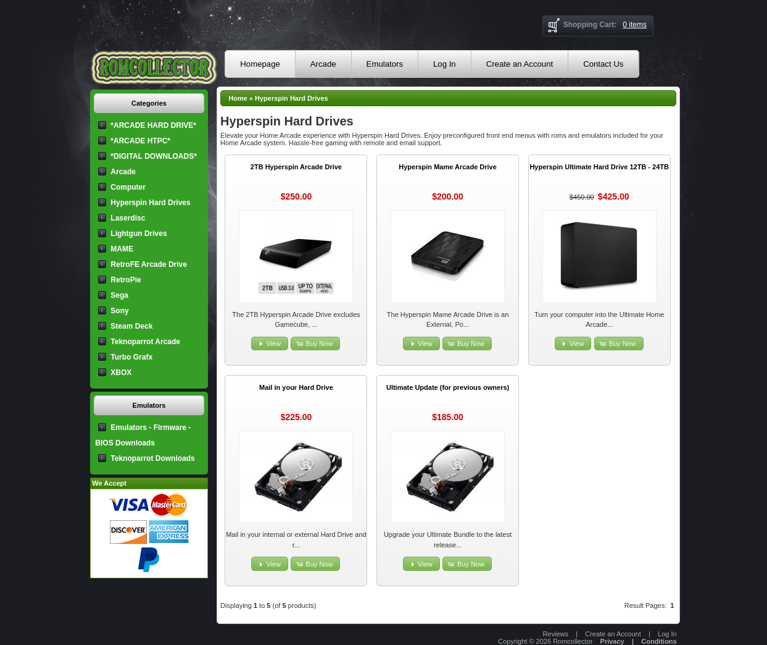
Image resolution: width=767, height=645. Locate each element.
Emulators (385, 64)
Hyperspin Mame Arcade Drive (448, 167)
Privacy (612, 641)
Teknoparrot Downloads (152, 458)
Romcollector (572, 641)
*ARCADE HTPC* (140, 141)
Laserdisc (127, 218)
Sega (119, 295)
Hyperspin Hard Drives (291, 98)
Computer (128, 187)
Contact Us (603, 64)
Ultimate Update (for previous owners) (447, 387)
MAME (121, 249)
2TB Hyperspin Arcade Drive (296, 167)
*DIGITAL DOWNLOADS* (153, 156)
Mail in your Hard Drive (296, 387)
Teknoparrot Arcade (145, 341)
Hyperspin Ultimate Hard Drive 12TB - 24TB (599, 167)
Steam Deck (131, 326)
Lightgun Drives (138, 233)
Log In (444, 64)
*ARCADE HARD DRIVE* (153, 125)
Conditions (658, 641)
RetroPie (125, 280)
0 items (635, 24)
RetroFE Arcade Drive (148, 264)
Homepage (260, 64)
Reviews (555, 634)
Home (237, 98)
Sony (119, 310)
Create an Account (519, 64)
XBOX (120, 372)
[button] (269, 344)
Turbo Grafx (131, 357)
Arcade (323, 64)
